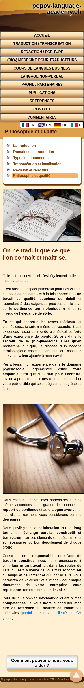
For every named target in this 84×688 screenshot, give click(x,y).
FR (28, 125)
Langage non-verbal (42, 76)
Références (42, 101)
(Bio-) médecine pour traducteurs (42, 60)
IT (76, 125)
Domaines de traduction (33, 152)
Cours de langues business (42, 68)
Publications (42, 93)
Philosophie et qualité (31, 176)
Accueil (42, 35)
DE (60, 125)
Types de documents (31, 158)
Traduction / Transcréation (42, 43)
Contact (42, 109)
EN (44, 125)
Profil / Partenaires (42, 84)
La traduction (24, 146)
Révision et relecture (30, 170)
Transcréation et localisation (37, 164)
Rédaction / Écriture (42, 52)
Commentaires (41, 117)
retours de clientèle (54, 613)
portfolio (28, 613)
